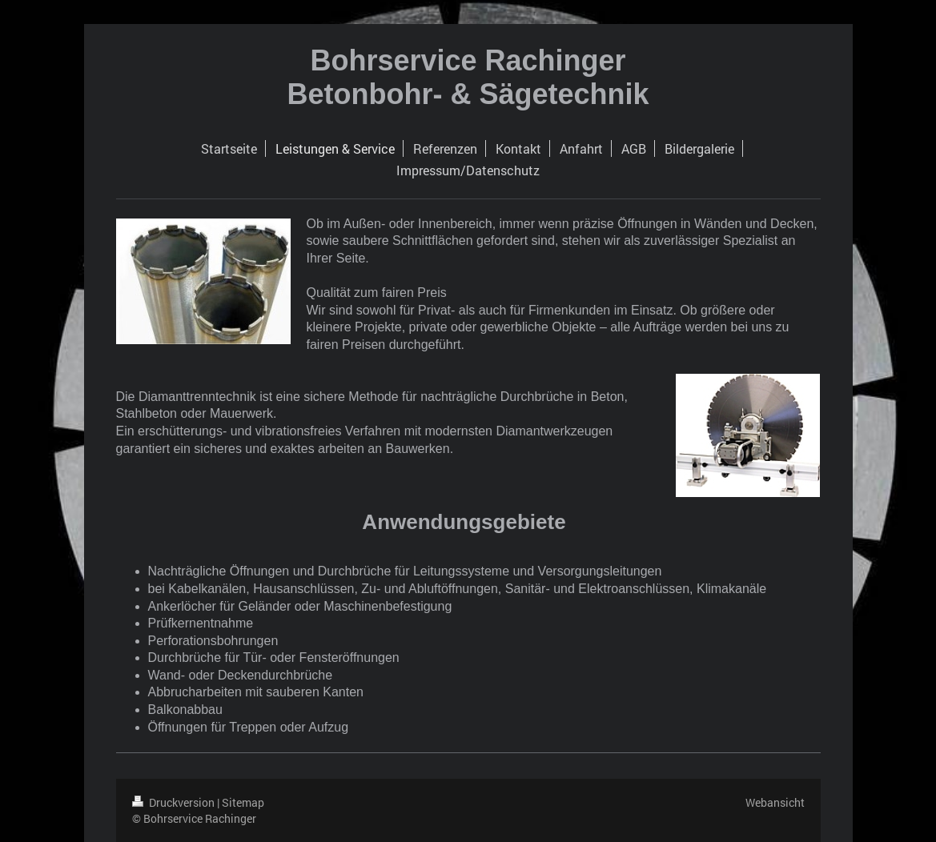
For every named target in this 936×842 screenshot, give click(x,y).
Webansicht (775, 802)
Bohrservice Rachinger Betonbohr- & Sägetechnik (468, 77)
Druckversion (174, 802)
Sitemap (243, 802)
